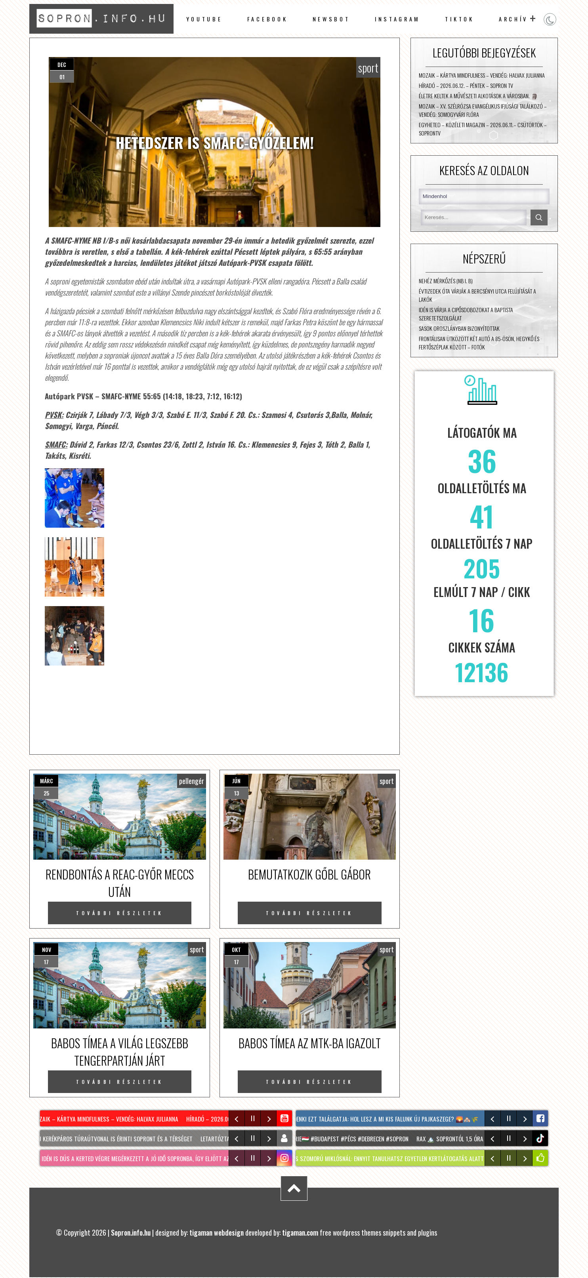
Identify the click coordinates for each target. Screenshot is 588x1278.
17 (46, 962)
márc (46, 780)
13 (236, 793)
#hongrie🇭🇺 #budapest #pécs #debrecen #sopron (345, 1138)
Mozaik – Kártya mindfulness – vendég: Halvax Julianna (482, 75)
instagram (397, 19)
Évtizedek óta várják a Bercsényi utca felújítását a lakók (477, 295)
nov (46, 949)
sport (368, 67)
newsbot (331, 19)
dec (61, 64)
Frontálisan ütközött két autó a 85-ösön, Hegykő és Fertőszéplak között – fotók (479, 342)
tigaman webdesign (216, 1232)
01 (62, 76)
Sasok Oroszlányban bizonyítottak (459, 328)
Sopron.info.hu (131, 1232)
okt (236, 949)
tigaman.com (300, 1232)
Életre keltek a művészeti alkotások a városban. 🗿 (478, 96)
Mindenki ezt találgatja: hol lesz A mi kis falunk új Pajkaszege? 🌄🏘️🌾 (383, 1118)
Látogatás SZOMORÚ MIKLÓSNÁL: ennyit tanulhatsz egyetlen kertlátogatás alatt (381, 1158)
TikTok (459, 19)
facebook (267, 19)
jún (236, 780)
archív (513, 19)
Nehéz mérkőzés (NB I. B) (446, 281)
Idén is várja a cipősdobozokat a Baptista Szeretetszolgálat (466, 313)
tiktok (541, 1138)
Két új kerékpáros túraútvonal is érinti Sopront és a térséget (111, 1138)
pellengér (191, 781)
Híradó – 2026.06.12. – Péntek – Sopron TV (466, 85)
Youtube (204, 19)
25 (46, 793)
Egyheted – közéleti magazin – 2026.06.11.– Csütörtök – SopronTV (483, 128)
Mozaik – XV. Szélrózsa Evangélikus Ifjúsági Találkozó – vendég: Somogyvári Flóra (483, 110)
